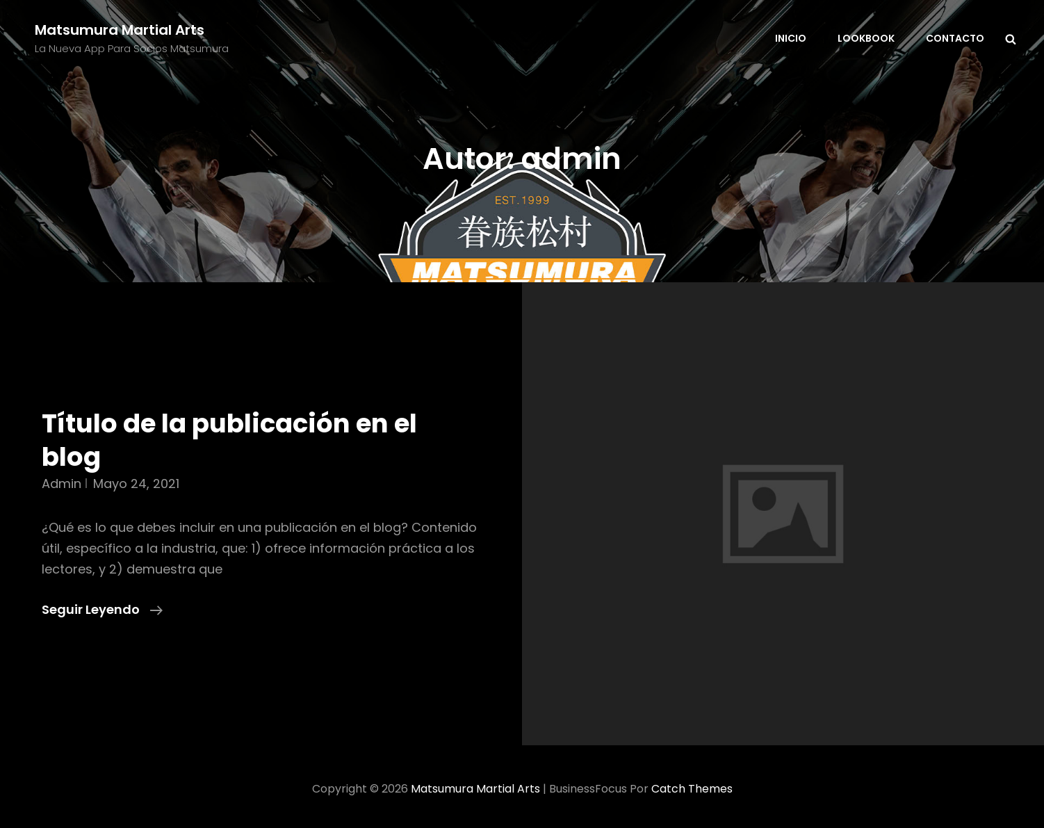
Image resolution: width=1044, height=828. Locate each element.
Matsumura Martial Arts (119, 30)
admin (61, 483)
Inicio (790, 38)
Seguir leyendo (102, 609)
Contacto (955, 38)
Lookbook (866, 38)
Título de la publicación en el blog (229, 440)
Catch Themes (692, 789)
